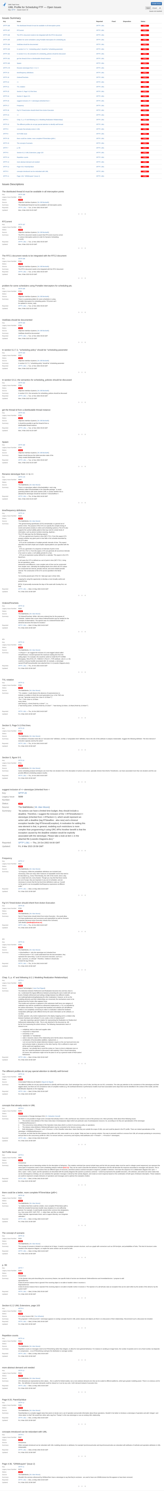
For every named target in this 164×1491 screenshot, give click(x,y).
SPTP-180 (6, 63)
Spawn (19, 63)
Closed (154, 8)
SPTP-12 (6, 167)
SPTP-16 (6, 138)
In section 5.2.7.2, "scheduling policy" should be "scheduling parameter (40, 49)
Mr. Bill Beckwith (43, 202)
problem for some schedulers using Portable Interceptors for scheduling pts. (41, 40)
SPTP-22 (6, 82)
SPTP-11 (6, 176)
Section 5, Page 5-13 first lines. (27, 91)
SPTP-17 (6, 105)
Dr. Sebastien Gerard (53, 1116)
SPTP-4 (5, 119)
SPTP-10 (6, 124)
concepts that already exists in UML (28, 129)
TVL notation (21, 87)
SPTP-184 (6, 44)
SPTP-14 (6, 157)
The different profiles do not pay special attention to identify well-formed (40, 124)
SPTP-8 (5, 134)
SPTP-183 (6, 49)
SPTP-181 (6, 58)
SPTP (13, 10)
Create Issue (156, 3)
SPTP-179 (6, 68)
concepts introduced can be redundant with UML (32, 171)
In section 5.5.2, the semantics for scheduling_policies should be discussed (41, 54)
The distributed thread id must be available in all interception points (38, 25)
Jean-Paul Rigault (39, 988)
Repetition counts (22, 157)
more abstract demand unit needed (28, 162)
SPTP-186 (6, 35)
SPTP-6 (5, 152)
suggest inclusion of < (33, 101)
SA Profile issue (22, 134)
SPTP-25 (6, 91)
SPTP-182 (6, 54)
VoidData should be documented (27, 44)
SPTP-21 (6, 87)
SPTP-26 (6, 110)
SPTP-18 (6, 77)
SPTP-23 (6, 115)
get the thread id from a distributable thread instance (34, 58)
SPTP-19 (6, 72)
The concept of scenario (24, 143)
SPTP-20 (6, 101)
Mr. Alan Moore (35, 485)
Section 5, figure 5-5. (23, 96)
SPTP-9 (5, 129)
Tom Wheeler (39, 1316)
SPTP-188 (6, 25)
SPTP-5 (5, 171)
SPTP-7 (5, 148)
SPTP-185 (6, 40)
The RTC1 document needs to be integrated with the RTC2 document (39, 35)
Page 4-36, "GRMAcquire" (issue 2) (28, 176)
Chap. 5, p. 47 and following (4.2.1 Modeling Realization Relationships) (40, 119)
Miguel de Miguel (47, 1082)
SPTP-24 (6, 96)
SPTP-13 (6, 162)
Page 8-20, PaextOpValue (25, 167)
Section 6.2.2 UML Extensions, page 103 (30, 152)
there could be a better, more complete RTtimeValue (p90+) (36, 138)
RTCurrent (20, 30)
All (160, 8)
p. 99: (18, 148)
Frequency (20, 105)
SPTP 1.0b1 (100, 25)
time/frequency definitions (25, 72)
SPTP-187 (6, 30)
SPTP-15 (6, 143)
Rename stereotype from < (28, 68)
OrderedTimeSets (22, 77)
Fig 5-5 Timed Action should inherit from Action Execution (35, 110)
